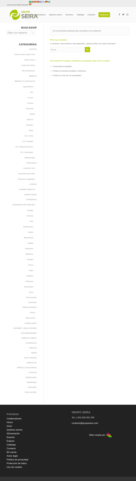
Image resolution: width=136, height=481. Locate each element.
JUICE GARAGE (30, 358)
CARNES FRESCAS (27, 189)
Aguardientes (28, 87)
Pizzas (32, 312)
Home (10, 422)
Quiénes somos (14, 430)
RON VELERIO (31, 392)
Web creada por (100, 435)
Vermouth (29, 109)
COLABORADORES (29, 333)
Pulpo (31, 270)
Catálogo (11, 444)
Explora (10, 441)
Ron (31, 92)
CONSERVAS (31, 200)
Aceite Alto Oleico (28, 65)
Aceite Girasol (29, 60)
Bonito (30, 232)
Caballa (30, 243)
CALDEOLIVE (31, 343)
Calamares (29, 249)
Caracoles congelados (26, 179)
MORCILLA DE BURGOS (27, 368)
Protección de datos (17, 463)
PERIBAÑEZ (32, 382)
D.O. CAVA (29, 136)
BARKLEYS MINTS (29, 338)
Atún (31, 221)
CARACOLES (31, 163)
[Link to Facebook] (119, 15)
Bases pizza (30, 318)
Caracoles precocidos (26, 174)
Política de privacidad (17, 459)
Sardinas (29, 276)
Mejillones (29, 254)
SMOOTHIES (30, 158)
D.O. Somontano (26, 152)
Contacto (11, 448)
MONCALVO (32, 363)
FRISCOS (33, 348)
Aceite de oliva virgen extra (24, 54)
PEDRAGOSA (31, 377)
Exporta (11, 437)
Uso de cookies (14, 467)
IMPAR (34, 353)
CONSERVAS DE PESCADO (23, 205)
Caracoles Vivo (29, 168)
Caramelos (32, 302)
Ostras (30, 265)
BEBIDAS (33, 76)
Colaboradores (14, 418)
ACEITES (33, 49)
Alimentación (13, 433)
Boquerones (28, 238)
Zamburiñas (28, 287)
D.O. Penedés (27, 141)
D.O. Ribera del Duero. (24, 147)
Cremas (30, 103)
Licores (30, 98)
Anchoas (29, 216)
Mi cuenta (12, 452)
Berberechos (28, 227)
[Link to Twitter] (123, 15)
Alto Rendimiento (28, 71)
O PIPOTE (33, 373)
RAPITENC (32, 387)
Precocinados (31, 297)
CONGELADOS (30, 323)
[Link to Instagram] (127, 15)
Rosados (29, 125)
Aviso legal (12, 456)
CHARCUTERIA (30, 195)
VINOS (32, 114)
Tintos (31, 130)
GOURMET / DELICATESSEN (25, 328)
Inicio (9, 426)
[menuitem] (28, 15)
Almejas (30, 210)
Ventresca (29, 281)
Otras (31, 292)
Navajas (30, 259)
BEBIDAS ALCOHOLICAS (25, 81)
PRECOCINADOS (30, 307)
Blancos (30, 120)
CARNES (33, 184)
